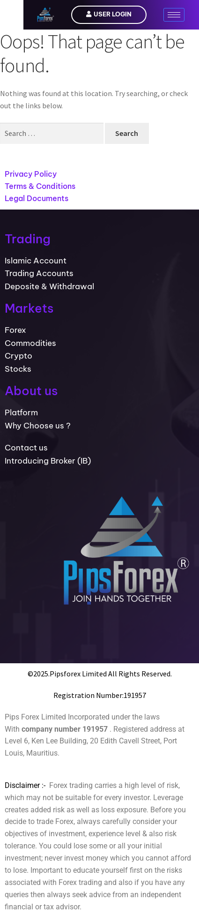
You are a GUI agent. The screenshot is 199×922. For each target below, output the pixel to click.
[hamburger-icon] (173, 15)
